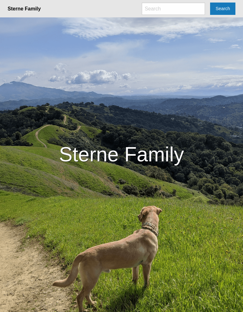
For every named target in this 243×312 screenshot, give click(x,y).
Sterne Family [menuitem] (24, 8)
